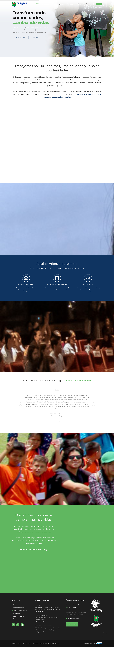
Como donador (72, 607)
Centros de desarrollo (20, 610)
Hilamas (39, 605)
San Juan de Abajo (42, 615)
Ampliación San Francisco (44, 626)
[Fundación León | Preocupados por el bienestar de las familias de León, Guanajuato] (19, 4)
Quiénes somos (18, 605)
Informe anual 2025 (19, 619)
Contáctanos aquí (73, 618)
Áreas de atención (19, 607)
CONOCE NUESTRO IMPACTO (21, 37)
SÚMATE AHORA (35, 37)
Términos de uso (54, 643)
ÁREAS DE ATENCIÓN (26, 285)
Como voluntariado (73, 605)
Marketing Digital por (90, 643)
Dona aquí (99, 4)
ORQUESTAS (88, 285)
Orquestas (16, 613)
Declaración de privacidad (40, 643)
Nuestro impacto (18, 616)
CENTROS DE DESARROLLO (57, 285)
